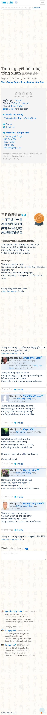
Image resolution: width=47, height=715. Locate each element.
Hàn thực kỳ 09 (9, 291)
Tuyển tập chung (13, 114)
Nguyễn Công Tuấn (13, 611)
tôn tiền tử (20, 432)
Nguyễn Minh (31, 470)
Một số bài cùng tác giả (16, 133)
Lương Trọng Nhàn (33, 503)
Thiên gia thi (10, 118)
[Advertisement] (23, 37)
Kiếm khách (9, 142)
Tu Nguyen (10, 630)
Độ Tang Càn (10, 139)
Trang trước (14, 353)
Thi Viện (7, 2)
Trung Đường (17, 106)
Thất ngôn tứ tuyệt (20, 103)
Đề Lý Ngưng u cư (12, 147)
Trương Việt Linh (32, 357)
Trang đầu (5, 353)
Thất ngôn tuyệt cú (27, 118)
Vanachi (15, 153)
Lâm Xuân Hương (23, 472)
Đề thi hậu (9, 144)
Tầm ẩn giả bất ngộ (13, 136)
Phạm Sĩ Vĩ (28, 429)
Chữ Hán (18, 100)
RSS (43, 713)
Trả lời (9, 124)
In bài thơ (10, 127)
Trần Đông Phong (33, 396)
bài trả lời (9, 108)
